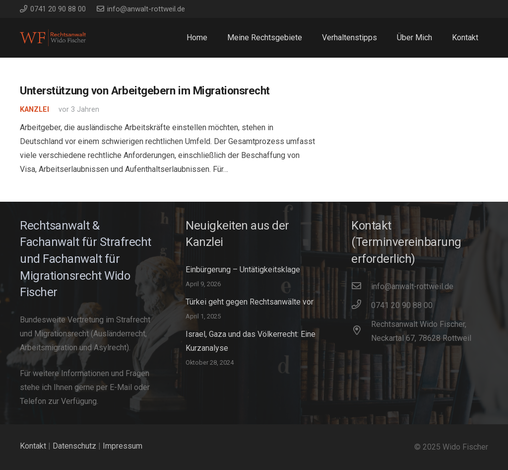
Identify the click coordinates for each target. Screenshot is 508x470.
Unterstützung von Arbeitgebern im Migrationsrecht (145, 90)
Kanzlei (34, 109)
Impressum (122, 446)
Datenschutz (74, 446)
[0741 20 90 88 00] (361, 306)
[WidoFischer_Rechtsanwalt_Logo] (53, 38)
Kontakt (33, 446)
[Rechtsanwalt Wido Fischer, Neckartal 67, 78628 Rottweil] (361, 331)
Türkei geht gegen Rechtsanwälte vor (250, 302)
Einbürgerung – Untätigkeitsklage (243, 269)
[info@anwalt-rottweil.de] (361, 287)
